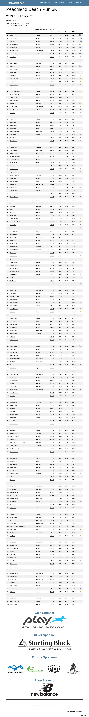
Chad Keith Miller (14, 78)
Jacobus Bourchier (14, 50)
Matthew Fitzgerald (14, 271)
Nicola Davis (13, 579)
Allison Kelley (13, 504)
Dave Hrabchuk (13, 231)
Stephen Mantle (13, 172)
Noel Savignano (13, 147)
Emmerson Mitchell (14, 131)
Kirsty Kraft (12, 480)
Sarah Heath (13, 598)
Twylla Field (12, 554)
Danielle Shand (13, 190)
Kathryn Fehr (13, 508)
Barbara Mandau (14, 473)
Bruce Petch (13, 103)
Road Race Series (45, 2)
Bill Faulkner (13, 501)
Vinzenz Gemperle (14, 414)
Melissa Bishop (13, 486)
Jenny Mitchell (13, 330)
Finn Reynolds (13, 305)
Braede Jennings (14, 467)
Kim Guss (12, 209)
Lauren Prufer (13, 53)
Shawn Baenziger (14, 492)
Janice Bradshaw (14, 389)
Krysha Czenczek (14, 302)
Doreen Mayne (13, 604)
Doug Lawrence (13, 150)
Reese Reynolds (14, 218)
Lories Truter (13, 523)
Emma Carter (13, 72)
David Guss (12, 41)
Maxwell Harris (13, 141)
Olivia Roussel (13, 38)
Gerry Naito (12, 321)
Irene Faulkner (13, 483)
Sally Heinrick (13, 228)
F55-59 (52, 109)
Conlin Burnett (13, 69)
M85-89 (52, 588)
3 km (11, 25)
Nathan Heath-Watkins (15, 595)
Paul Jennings (13, 464)
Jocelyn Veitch (13, 585)
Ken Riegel (12, 312)
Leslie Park (12, 383)
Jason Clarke (13, 542)
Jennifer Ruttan (13, 517)
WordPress (80, 711)
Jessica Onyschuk (14, 175)
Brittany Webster (14, 63)
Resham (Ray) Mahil (15, 193)
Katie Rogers (13, 399)
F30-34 (52, 53)
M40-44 (52, 78)
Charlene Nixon (13, 265)
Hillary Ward (13, 134)
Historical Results (11, 20)
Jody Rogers (13, 489)
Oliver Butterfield (14, 352)
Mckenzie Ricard (14, 153)
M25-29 (52, 44)
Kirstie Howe (13, 290)
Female (27, 23)
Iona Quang (12, 514)
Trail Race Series (59, 2)
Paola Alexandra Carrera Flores (17, 442)
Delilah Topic (13, 119)
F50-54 (52, 284)
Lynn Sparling (13, 430)
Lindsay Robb (13, 287)
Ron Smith (12, 551)
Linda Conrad (13, 529)
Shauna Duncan (14, 355)
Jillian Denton (13, 470)
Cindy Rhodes (13, 187)
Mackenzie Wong (14, 44)
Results (70, 2)
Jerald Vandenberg (14, 296)
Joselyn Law (13, 178)
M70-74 (52, 312)
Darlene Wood (13, 461)
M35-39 (52, 106)
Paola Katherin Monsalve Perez (17, 526)
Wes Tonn (12, 408)
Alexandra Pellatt (14, 299)
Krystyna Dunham (14, 100)
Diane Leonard (13, 346)
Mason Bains (13, 137)
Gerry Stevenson (14, 427)
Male (27, 25)
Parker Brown (13, 122)
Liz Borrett (12, 592)
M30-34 (52, 35)
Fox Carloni (12, 212)
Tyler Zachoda (13, 545)
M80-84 (52, 536)
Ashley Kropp (13, 293)
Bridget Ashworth (14, 340)
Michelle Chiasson (14, 458)
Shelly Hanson (13, 364)
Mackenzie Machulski (15, 358)
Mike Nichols (13, 280)
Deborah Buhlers (14, 116)
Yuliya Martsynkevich (15, 156)
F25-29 (52, 47)
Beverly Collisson (14, 445)
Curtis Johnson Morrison (16, 91)
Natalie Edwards (14, 374)
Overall (17, 23)
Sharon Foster (13, 405)
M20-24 (52, 50)
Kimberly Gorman (14, 249)
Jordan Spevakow (14, 159)
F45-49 (52, 116)
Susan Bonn (13, 557)
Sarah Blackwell (14, 498)
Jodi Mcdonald (13, 386)
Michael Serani (13, 35)
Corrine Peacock (14, 424)
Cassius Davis (13, 576)
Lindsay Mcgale (13, 377)
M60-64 (52, 41)
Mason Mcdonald (14, 246)
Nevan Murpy (13, 75)
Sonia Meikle (13, 420)
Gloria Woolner (13, 262)
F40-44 (52, 100)
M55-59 (52, 66)
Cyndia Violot (13, 349)
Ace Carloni (12, 200)
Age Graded (19, 25)
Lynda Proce (13, 259)
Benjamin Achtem (14, 81)
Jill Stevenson (13, 318)
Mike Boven (12, 361)
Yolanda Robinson (14, 567)
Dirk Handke (13, 225)
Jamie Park (12, 396)
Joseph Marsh (13, 97)
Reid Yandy (12, 284)
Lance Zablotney (14, 309)
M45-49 (52, 91)
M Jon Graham (13, 162)
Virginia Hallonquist (14, 601)
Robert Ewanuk (13, 327)
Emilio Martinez (13, 402)
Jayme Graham (13, 333)
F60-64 (52, 209)
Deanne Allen (13, 368)
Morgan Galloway (14, 88)
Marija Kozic (13, 417)
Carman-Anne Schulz (15, 221)
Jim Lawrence (13, 588)
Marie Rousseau (14, 452)
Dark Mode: (84, 715)
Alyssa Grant (13, 240)
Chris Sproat (13, 165)
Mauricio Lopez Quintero (16, 94)
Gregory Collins (13, 106)
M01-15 (52, 69)
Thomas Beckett (14, 455)
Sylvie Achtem (13, 243)
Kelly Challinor (13, 47)
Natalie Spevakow (14, 436)
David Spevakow (14, 169)
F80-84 (52, 592)
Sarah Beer (12, 582)
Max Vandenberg (14, 197)
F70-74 (52, 318)
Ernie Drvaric (13, 511)
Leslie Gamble (13, 234)
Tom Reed (12, 536)
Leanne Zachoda (14, 548)
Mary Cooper (13, 520)
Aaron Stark (13, 57)
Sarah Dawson (13, 256)
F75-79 (52, 346)
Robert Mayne (13, 560)
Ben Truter (12, 315)
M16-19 (52, 60)
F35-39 (52, 63)
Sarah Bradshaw (14, 392)
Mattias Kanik (13, 253)
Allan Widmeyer (13, 532)
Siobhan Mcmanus (14, 144)
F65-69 (52, 187)
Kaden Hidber (13, 476)
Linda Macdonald (14, 109)
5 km (11, 23)
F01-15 (52, 218)
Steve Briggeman (14, 181)
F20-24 (52, 38)
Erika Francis (13, 237)
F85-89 (52, 604)
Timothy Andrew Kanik (15, 448)
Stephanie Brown (14, 85)
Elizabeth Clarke (14, 573)
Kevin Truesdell (13, 371)
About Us (78, 2)
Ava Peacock (13, 215)
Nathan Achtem (13, 60)
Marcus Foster (13, 495)
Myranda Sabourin (14, 268)
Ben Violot (12, 113)
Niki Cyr (12, 277)
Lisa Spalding (13, 439)
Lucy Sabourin (13, 274)
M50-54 (52, 81)
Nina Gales (12, 411)
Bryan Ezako (13, 128)
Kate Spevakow (13, 324)
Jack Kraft (12, 336)
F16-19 (52, 243)
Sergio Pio (12, 66)
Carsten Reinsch (14, 380)
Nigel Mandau (13, 203)
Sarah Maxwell (13, 433)
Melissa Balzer (13, 563)
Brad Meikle (13, 184)
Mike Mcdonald (13, 125)
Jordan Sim (12, 206)
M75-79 (52, 492)
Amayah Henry (13, 343)
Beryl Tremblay (13, 570)
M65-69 (52, 103)
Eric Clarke (12, 539)
